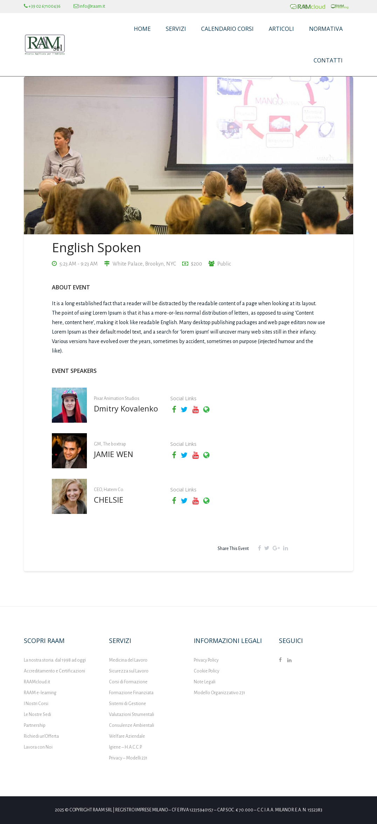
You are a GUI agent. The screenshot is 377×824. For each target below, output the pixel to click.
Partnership (35, 725)
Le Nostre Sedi (37, 714)
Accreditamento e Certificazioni (54, 671)
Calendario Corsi (227, 29)
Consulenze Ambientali (131, 725)
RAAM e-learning (40, 692)
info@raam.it (89, 6)
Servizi (176, 29)
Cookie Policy (206, 671)
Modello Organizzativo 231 (219, 692)
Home (142, 29)
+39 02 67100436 (42, 6)
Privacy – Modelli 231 (128, 758)
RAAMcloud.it (37, 681)
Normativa (326, 29)
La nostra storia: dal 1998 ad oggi (55, 660)
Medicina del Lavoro (128, 660)
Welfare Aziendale (127, 736)
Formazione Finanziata (131, 692)
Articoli (281, 29)
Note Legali (204, 681)
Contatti (328, 60)
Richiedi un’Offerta (41, 736)
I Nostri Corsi (36, 703)
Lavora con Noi (38, 747)
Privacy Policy (206, 660)
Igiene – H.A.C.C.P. (125, 747)
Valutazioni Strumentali (131, 714)
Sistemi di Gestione (127, 703)
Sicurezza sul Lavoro (129, 671)
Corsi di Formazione (128, 681)
